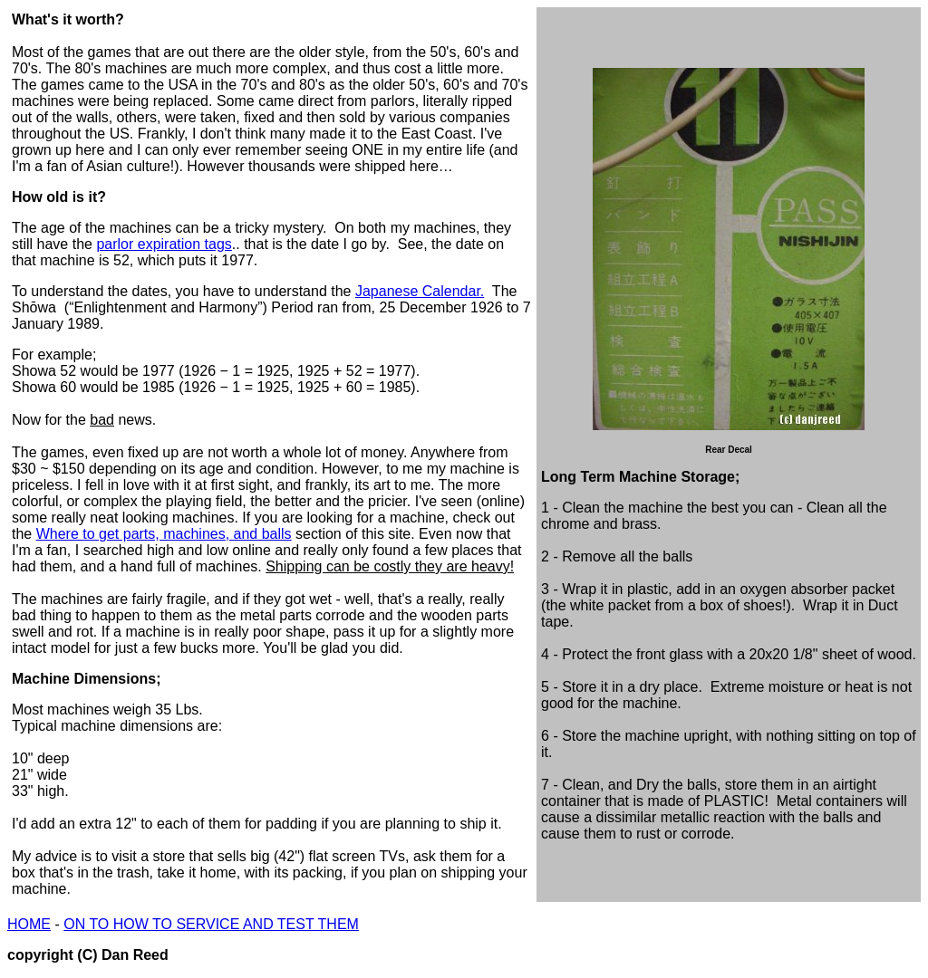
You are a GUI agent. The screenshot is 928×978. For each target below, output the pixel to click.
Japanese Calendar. (419, 291)
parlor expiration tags (163, 244)
